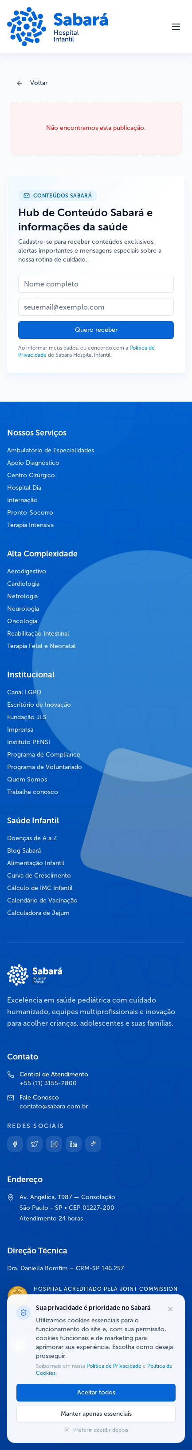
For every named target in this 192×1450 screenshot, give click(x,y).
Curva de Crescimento (39, 875)
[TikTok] (93, 1144)
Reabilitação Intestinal (38, 633)
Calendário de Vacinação (42, 900)
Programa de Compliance (43, 754)
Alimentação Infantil (35, 863)
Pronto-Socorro (30, 512)
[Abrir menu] (176, 27)
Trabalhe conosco (32, 792)
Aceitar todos (96, 1392)
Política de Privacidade (113, 1366)
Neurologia (23, 608)
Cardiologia (23, 584)
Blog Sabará (24, 850)
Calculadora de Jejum (38, 913)
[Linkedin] (74, 1144)
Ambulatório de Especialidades (50, 450)
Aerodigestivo (26, 571)
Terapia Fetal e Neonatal (41, 646)
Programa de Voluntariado (44, 767)
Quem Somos (27, 779)
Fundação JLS (27, 717)
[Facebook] (15, 1144)
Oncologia (22, 621)
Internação (22, 500)
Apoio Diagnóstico (33, 463)
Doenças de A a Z (32, 838)
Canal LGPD (24, 692)
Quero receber (96, 330)
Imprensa (20, 729)
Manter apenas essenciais (96, 1414)
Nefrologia (22, 596)
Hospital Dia (24, 487)
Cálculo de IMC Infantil (40, 888)
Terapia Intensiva (30, 525)
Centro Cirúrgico (31, 475)
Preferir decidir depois (96, 1430)
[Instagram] (54, 1144)
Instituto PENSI (28, 742)
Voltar (31, 83)
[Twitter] (35, 1144)
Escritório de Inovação (39, 705)
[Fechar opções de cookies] (170, 1309)
